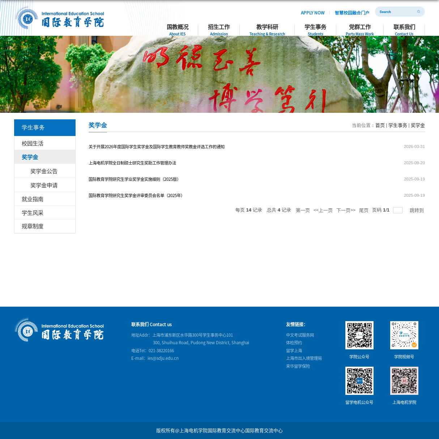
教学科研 (284, 27)
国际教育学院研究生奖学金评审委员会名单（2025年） (137, 195)
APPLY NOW (323, 11)
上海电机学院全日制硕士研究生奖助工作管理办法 (132, 163)
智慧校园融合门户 (356, 11)
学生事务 (327, 27)
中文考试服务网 (300, 335)
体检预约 (294, 342)
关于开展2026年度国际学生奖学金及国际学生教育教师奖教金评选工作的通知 (157, 146)
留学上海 (294, 350)
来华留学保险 (298, 365)
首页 (380, 125)
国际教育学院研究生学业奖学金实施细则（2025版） (135, 179)
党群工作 (368, 27)
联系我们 (407, 27)
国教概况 (205, 27)
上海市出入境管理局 (304, 358)
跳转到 (417, 209)
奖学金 (418, 125)
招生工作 (240, 27)
